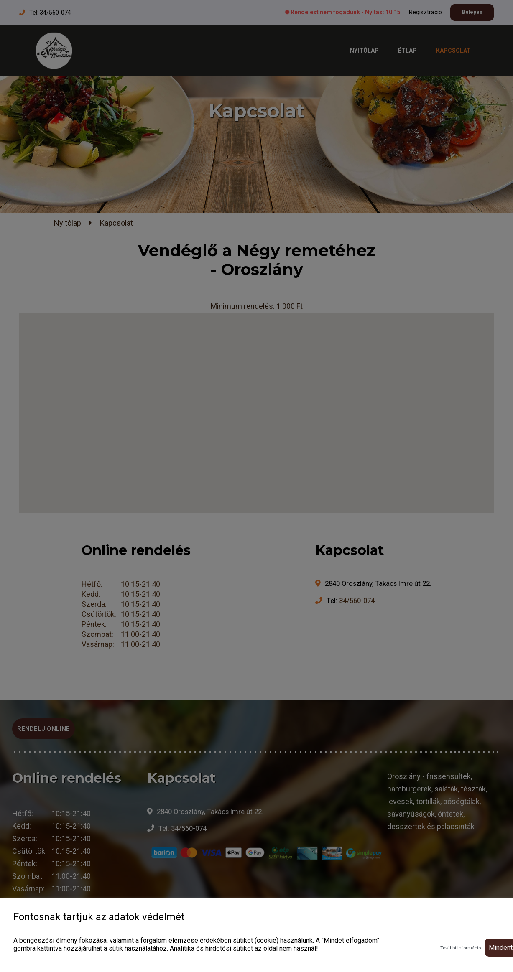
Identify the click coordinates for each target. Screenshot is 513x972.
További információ (460, 948)
